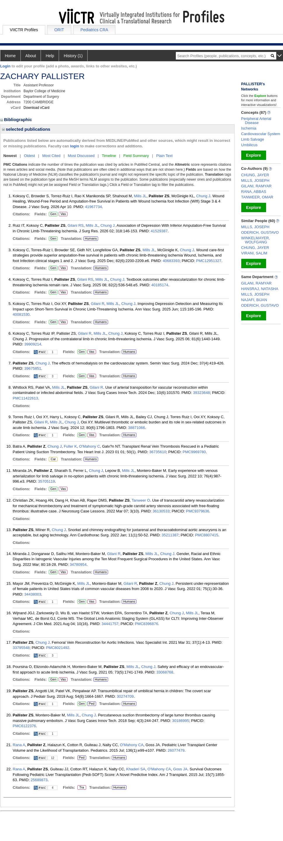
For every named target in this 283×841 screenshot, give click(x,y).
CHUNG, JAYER (255, 175)
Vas (63, 214)
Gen (53, 214)
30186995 (180, 720)
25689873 (39, 780)
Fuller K (70, 446)
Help (50, 55)
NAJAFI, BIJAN (254, 300)
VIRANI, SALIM (254, 253)
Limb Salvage (252, 139)
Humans (91, 238)
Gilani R (97, 303)
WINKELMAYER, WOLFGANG (255, 240)
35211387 (170, 535)
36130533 (161, 511)
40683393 (171, 261)
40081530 (21, 314)
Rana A (19, 745)
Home (10, 55)
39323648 (201, 392)
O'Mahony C (89, 446)
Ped (91, 704)
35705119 (46, 481)
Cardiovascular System (260, 134)
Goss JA (180, 769)
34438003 (32, 594)
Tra (81, 788)
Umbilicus (249, 145)
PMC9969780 (194, 452)
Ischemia (248, 128)
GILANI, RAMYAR (256, 186)
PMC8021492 (58, 647)
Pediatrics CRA (94, 29)
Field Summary (136, 155)
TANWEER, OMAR (257, 197)
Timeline (109, 155)
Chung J (203, 196)
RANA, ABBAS (253, 191)
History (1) (73, 55)
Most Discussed (81, 155)
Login (5, 66)
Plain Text (164, 155)
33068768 (164, 672)
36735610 (157, 452)
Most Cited (51, 155)
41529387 (159, 231)
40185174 (159, 285)
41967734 (93, 207)
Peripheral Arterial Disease (256, 120)
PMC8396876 (146, 624)
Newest (10, 155)
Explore (253, 155)
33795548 (21, 647)
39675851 (32, 368)
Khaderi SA (135, 769)
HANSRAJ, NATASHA (259, 289)
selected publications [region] (26, 129)
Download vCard (37, 108)
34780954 (78, 564)
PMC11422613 (25, 398)
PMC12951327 (208, 261)
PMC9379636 (197, 511)
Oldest (29, 155)
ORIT (59, 29)
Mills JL (140, 196)
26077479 (176, 750)
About (30, 55)
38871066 (136, 427)
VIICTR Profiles (24, 29)
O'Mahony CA (132, 745)
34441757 (110, 624)
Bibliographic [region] (16, 119)
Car (53, 459)
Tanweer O (141, 500)
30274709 (125, 696)
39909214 (32, 344)
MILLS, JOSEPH (255, 180)
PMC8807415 (206, 535)
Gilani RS (75, 225)
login (74, 146)
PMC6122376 (24, 726)
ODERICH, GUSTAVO (260, 232)
